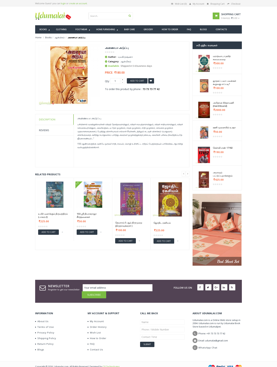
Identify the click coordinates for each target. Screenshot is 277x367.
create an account (78, 3)
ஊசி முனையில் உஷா (224, 127)
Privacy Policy (44, 325)
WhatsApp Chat (207, 340)
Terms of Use (44, 319)
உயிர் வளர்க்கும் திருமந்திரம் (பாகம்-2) (53, 215)
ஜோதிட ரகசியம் (162, 222)
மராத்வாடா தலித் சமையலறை (222, 58)
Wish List (94, 325)
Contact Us (95, 342)
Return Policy (44, 336)
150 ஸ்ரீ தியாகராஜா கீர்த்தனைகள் (87, 215)
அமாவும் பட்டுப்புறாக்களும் (222, 174)
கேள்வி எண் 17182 (223, 147)
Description (47, 119)
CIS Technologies (111, 359)
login (63, 3)
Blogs (39, 342)
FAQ (91, 336)
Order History (97, 319)
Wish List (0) (179, 3)
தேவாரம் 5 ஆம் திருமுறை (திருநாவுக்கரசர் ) (128, 224)
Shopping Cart (216, 3)
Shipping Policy (45, 331)
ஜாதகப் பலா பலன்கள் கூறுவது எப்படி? (224, 82)
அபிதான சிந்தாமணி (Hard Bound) (223, 104)
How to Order (97, 331)
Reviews (44, 130)
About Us (42, 314)
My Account (196, 3)
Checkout (233, 3)
